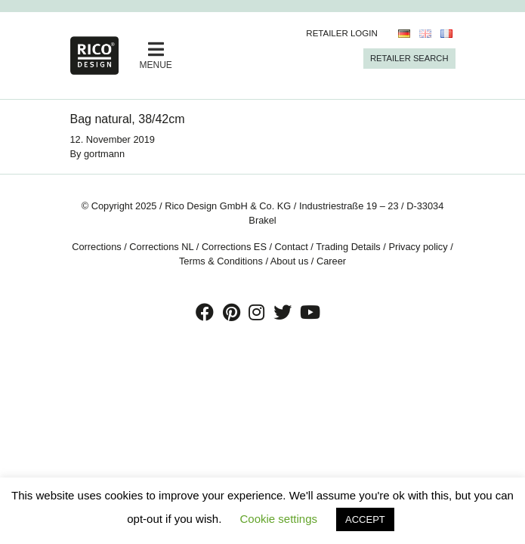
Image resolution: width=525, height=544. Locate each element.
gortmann (104, 153)
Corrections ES (234, 246)
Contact (291, 246)
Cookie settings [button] (278, 518)
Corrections (96, 246)
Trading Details (348, 246)
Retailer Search (409, 58)
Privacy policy (417, 246)
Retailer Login (342, 33)
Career (331, 261)
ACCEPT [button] (365, 519)
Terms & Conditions (221, 261)
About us (289, 261)
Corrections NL (161, 246)
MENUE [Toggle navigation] (156, 55)
